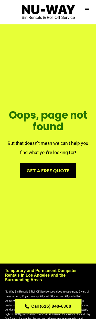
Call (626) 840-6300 (48, 305)
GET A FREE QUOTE (48, 155)
